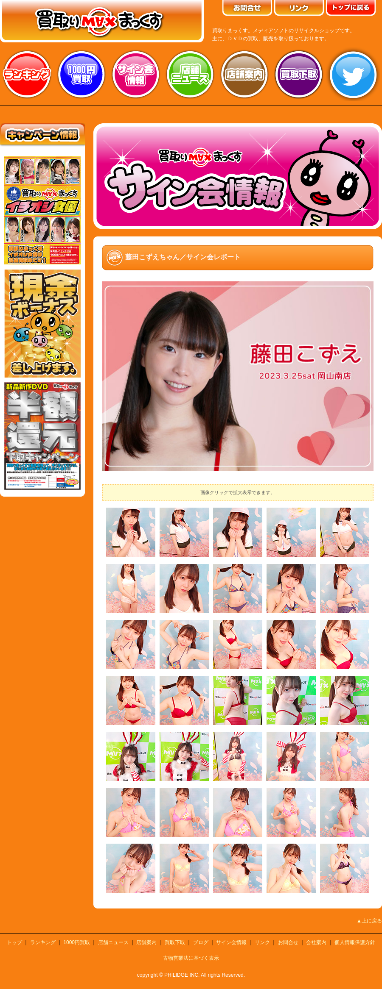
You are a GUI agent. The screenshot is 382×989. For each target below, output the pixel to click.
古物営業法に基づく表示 (191, 958)
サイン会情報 (136, 74)
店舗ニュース (190, 74)
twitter (353, 74)
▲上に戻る (369, 921)
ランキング (27, 74)
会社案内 (316, 942)
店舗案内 (244, 74)
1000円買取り (81, 74)
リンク (262, 942)
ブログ (200, 942)
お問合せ (288, 942)
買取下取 (175, 942)
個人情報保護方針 (354, 942)
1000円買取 (76, 942)
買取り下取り (299, 74)
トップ (14, 942)
